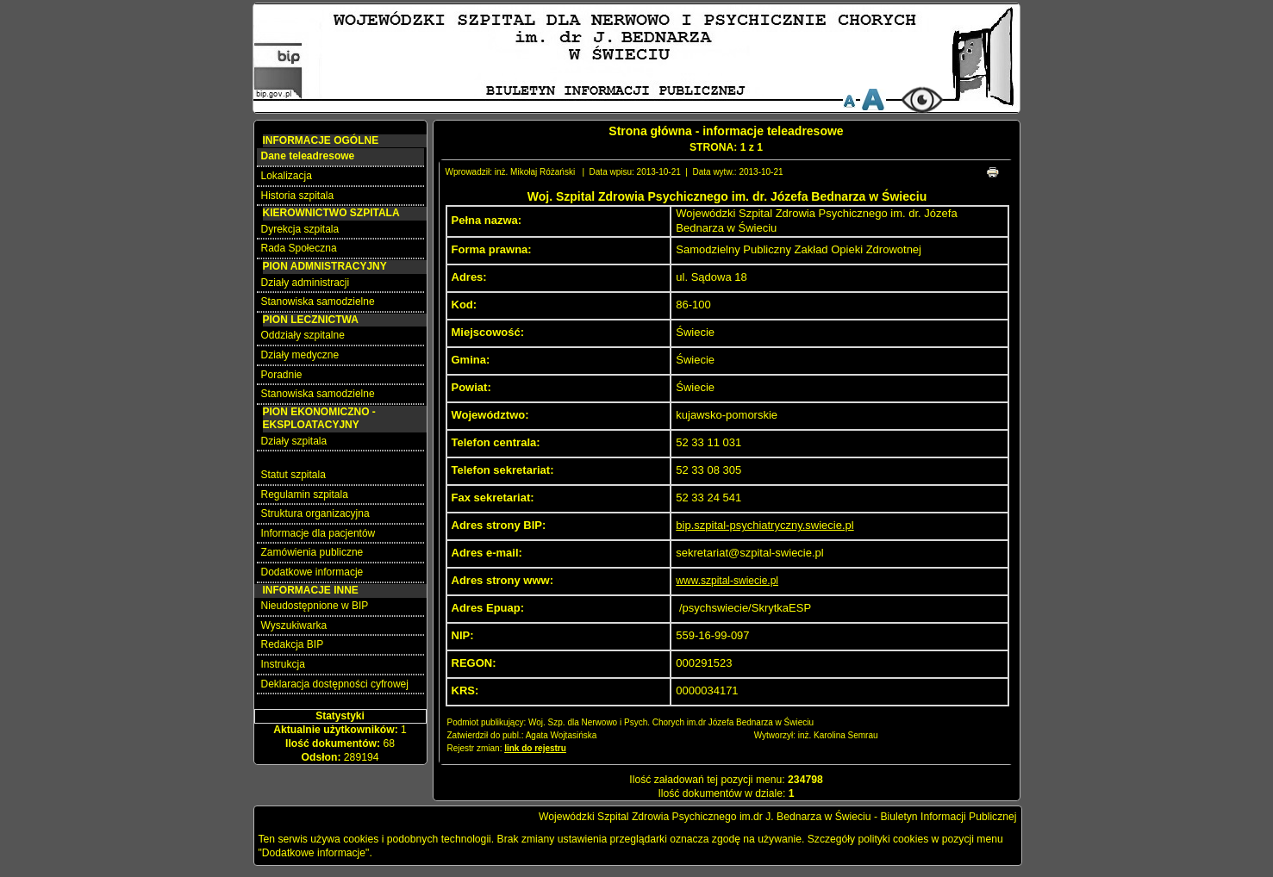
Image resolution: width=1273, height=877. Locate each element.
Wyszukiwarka (294, 625)
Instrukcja (283, 664)
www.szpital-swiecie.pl (727, 581)
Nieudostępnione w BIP (315, 606)
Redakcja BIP (292, 644)
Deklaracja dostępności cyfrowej (335, 684)
